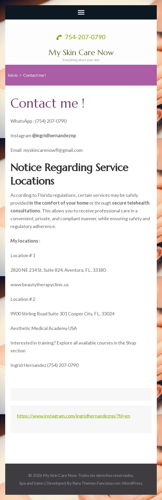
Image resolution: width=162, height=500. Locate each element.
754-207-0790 (81, 37)
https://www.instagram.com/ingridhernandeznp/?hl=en (73, 416)
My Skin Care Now (81, 52)
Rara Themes (84, 482)
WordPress (132, 482)
